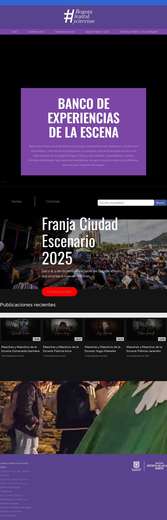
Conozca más (59, 292)
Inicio (14, 31)
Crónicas (53, 201)
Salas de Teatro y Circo (97, 31)
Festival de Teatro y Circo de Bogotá (138, 31)
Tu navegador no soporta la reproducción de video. (83, 68)
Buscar (160, 202)
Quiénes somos (36, 31)
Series (17, 201)
